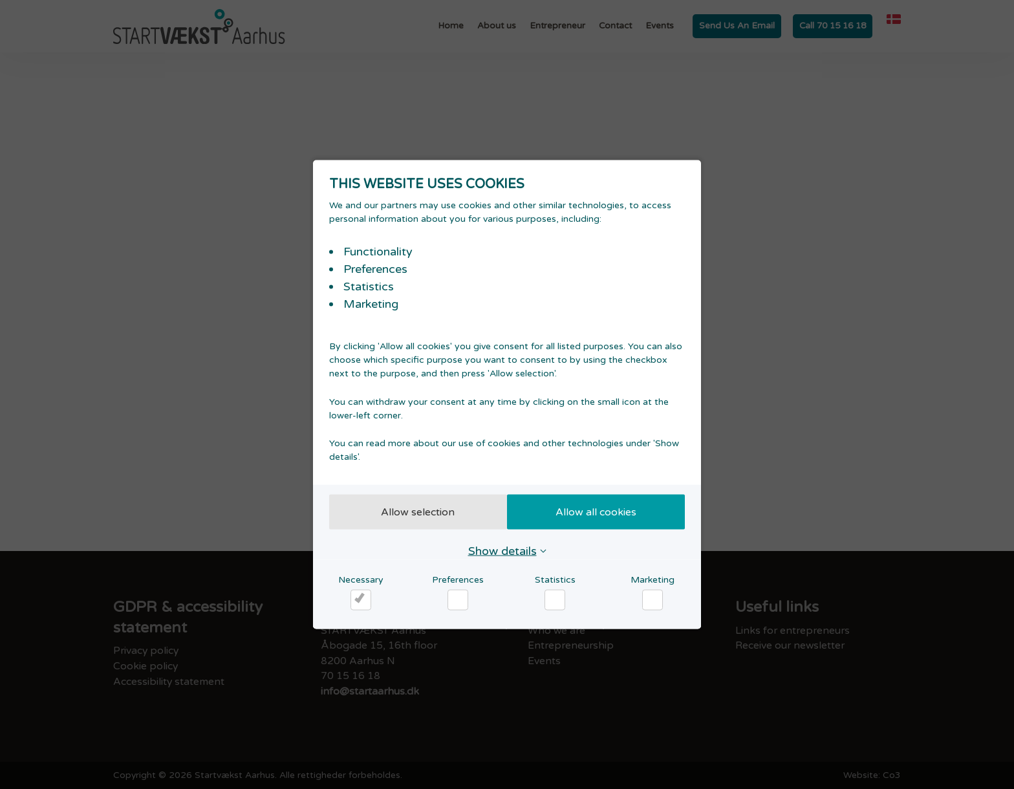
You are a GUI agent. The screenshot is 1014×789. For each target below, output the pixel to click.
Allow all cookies (599, 511)
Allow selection (414, 511)
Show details (502, 550)
